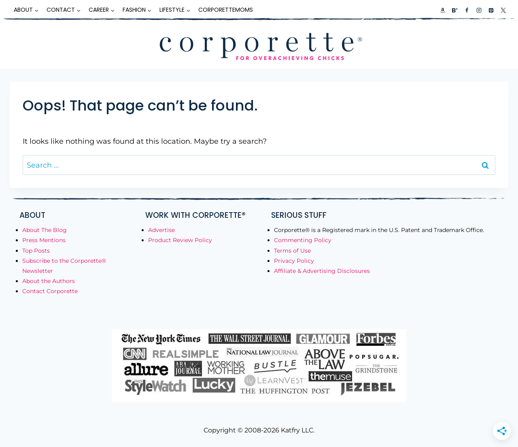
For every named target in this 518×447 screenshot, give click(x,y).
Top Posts (36, 250)
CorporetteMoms (225, 10)
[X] (503, 10)
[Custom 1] (442, 10)
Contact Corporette (50, 291)
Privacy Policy (294, 260)
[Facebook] (466, 10)
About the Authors (48, 281)
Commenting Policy (302, 240)
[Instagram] (478, 10)
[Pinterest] (491, 10)
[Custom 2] (454, 10)
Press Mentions (44, 240)
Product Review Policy (180, 240)
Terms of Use (292, 250)
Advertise (161, 230)
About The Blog (44, 230)
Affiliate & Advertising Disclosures (322, 271)
